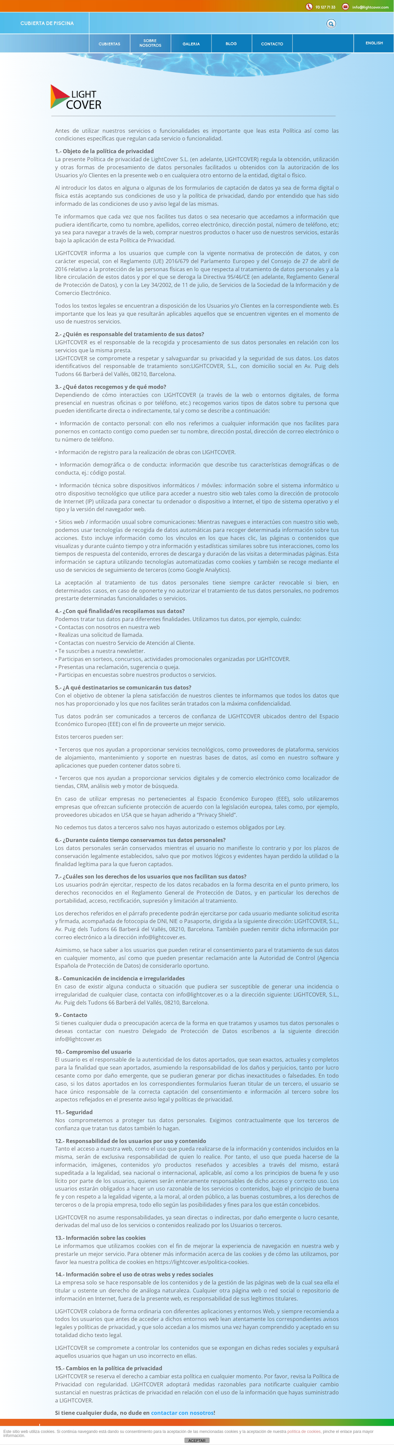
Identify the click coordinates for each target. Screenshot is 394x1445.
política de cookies (304, 1431)
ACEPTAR (197, 1441)
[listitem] (44, 23)
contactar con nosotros (182, 1413)
